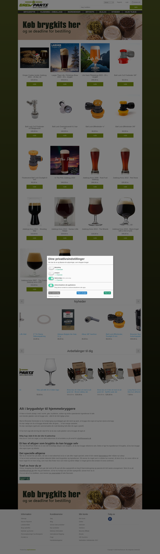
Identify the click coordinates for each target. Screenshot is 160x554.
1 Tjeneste (58, 275)
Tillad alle (107, 293)
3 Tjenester (59, 269)
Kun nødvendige (54, 293)
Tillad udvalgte (82, 293)
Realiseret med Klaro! (54, 296)
